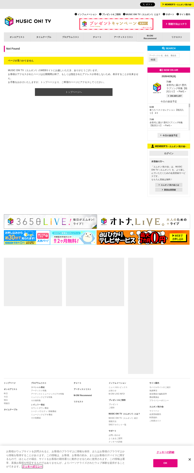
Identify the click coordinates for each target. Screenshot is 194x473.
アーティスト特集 (39, 390)
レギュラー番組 (38, 405)
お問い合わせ (114, 435)
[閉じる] (189, 460)
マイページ (154, 411)
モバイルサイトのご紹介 (160, 387)
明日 (6, 400)
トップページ (10, 383)
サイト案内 (184, 14)
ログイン (168, 153)
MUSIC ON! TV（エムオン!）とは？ (143, 14)
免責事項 (153, 390)
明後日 (7, 403)
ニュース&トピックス (118, 387)
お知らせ (112, 390)
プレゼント (113, 404)
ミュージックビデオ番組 (41, 415)
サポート (170, 14)
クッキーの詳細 (115, 442)
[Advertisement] (33, 282)
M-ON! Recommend (83, 395)
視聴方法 (112, 421)
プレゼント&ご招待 (111, 14)
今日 (6, 397)
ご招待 (111, 408)
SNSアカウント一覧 (117, 425)
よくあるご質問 (115, 438)
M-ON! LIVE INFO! (117, 394)
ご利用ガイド (155, 421)
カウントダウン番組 (39, 408)
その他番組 (36, 418)
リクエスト (176, 37)
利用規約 (153, 417)
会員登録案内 (155, 414)
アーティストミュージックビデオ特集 (47, 394)
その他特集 (36, 400)
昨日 (6, 393)
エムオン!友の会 (156, 407)
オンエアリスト (17, 37)
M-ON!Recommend (150, 36)
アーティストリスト (123, 37)
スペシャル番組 (38, 387)
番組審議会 (154, 397)
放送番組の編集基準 (158, 394)
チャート (97, 37)
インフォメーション (87, 14)
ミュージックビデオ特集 (41, 397)
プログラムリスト (70, 37)
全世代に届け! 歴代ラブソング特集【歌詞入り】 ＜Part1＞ (166, 122)
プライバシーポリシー (159, 400)
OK (165, 463)
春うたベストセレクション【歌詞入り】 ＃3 (167, 110)
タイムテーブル (43, 37)
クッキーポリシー (32, 467)
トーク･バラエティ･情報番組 (43, 411)
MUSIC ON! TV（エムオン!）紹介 (123, 418)
